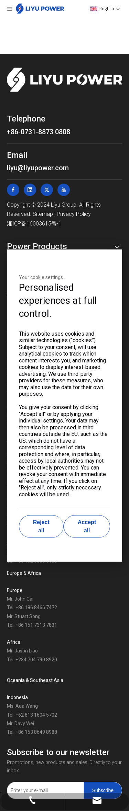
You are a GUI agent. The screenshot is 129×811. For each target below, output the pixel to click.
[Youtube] (63, 190)
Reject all (41, 526)
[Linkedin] (30, 190)
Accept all (87, 526)
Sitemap (43, 214)
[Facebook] (13, 190)
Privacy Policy (74, 214)
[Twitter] (47, 190)
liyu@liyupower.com (38, 168)
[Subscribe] (103, 790)
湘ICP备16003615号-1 (34, 223)
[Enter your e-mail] (43, 790)
